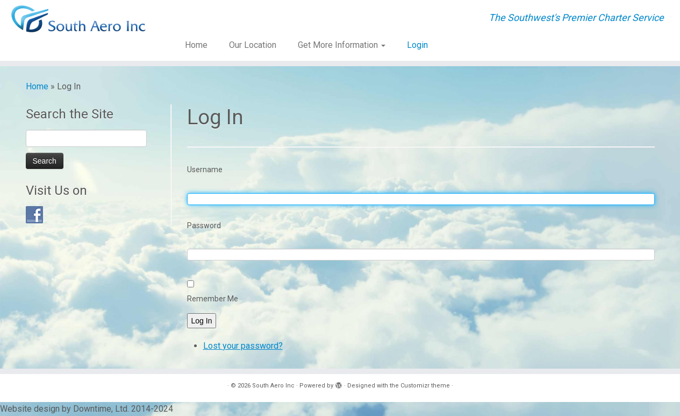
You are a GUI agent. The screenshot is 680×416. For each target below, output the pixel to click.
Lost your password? (243, 346)
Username (205, 169)
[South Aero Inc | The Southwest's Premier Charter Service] (78, 18)
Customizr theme (425, 385)
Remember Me (212, 298)
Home (196, 45)
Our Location (252, 45)
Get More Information (341, 45)
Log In (201, 320)
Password (204, 225)
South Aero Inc (273, 385)
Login (417, 45)
